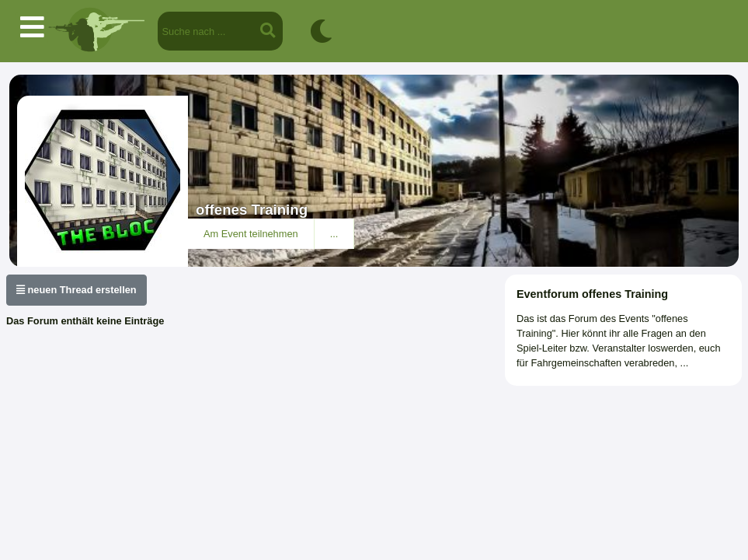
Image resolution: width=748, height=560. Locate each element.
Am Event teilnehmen (251, 234)
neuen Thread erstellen (76, 290)
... (334, 234)
